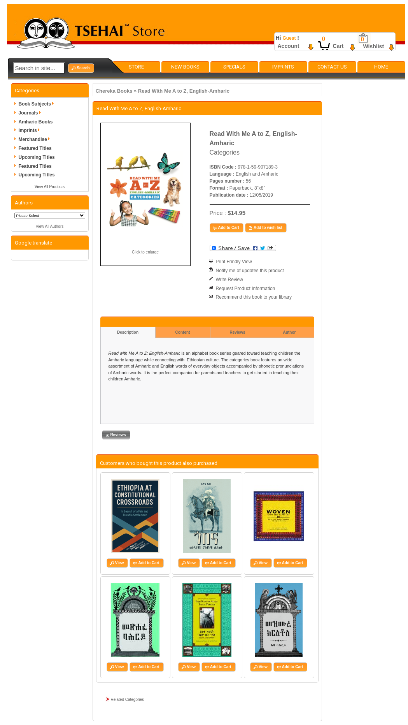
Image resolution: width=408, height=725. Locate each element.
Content (182, 332)
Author (289, 332)
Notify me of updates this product (250, 270)
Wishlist (373, 46)
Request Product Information (245, 288)
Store (136, 67)
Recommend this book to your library (254, 297)
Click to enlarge (145, 252)
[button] (81, 68)
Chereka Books (114, 91)
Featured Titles (35, 148)
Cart (338, 46)
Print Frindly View (234, 261)
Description (127, 332)
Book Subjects (37, 104)
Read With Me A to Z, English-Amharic (183, 91)
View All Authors (50, 226)
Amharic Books (36, 122)
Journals (31, 113)
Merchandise (36, 139)
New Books (185, 67)
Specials (234, 67)
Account (288, 46)
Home (381, 67)
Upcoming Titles (37, 157)
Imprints (283, 67)
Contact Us (332, 67)
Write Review (229, 279)
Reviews (237, 332)
